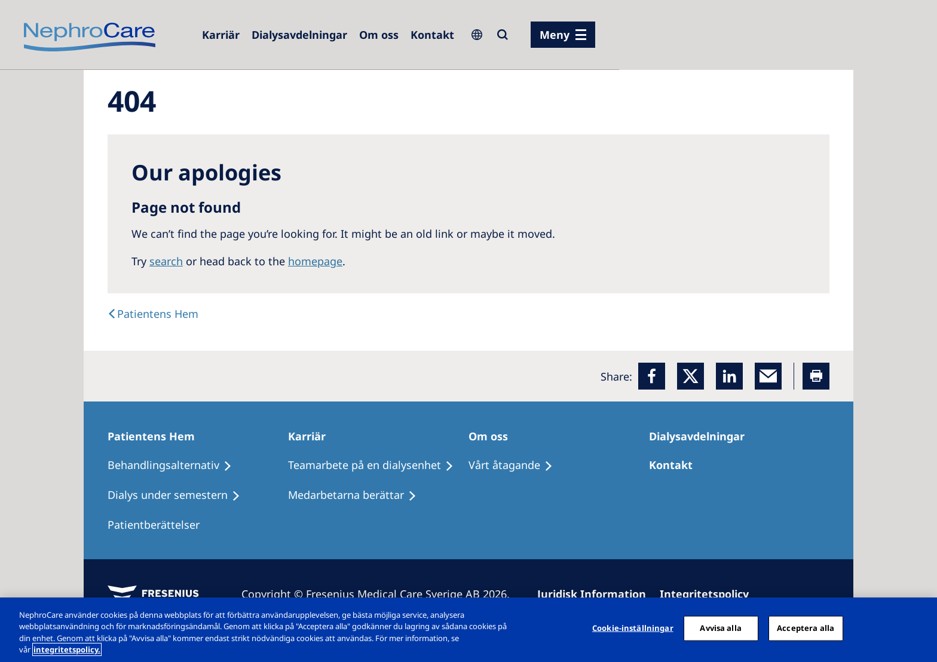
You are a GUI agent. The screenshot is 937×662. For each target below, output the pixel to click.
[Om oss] (379, 34)
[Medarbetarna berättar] (357, 495)
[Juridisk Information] (597, 594)
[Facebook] (651, 376)
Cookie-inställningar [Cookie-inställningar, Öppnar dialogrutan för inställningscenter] (632, 628)
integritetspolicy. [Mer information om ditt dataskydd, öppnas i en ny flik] (66, 649)
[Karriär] (312, 436)
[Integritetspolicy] (710, 594)
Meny (554, 34)
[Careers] (221, 34)
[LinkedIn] (729, 376)
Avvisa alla (720, 628)
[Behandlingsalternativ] (175, 465)
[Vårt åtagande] (516, 465)
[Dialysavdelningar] (702, 436)
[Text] (153, 313)
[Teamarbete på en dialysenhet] (376, 465)
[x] (690, 376)
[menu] (563, 35)
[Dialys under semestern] (179, 495)
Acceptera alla (805, 628)
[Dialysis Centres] (299, 34)
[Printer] (816, 376)
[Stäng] (918, 628)
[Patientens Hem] (157, 436)
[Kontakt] (432, 34)
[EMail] (768, 376)
